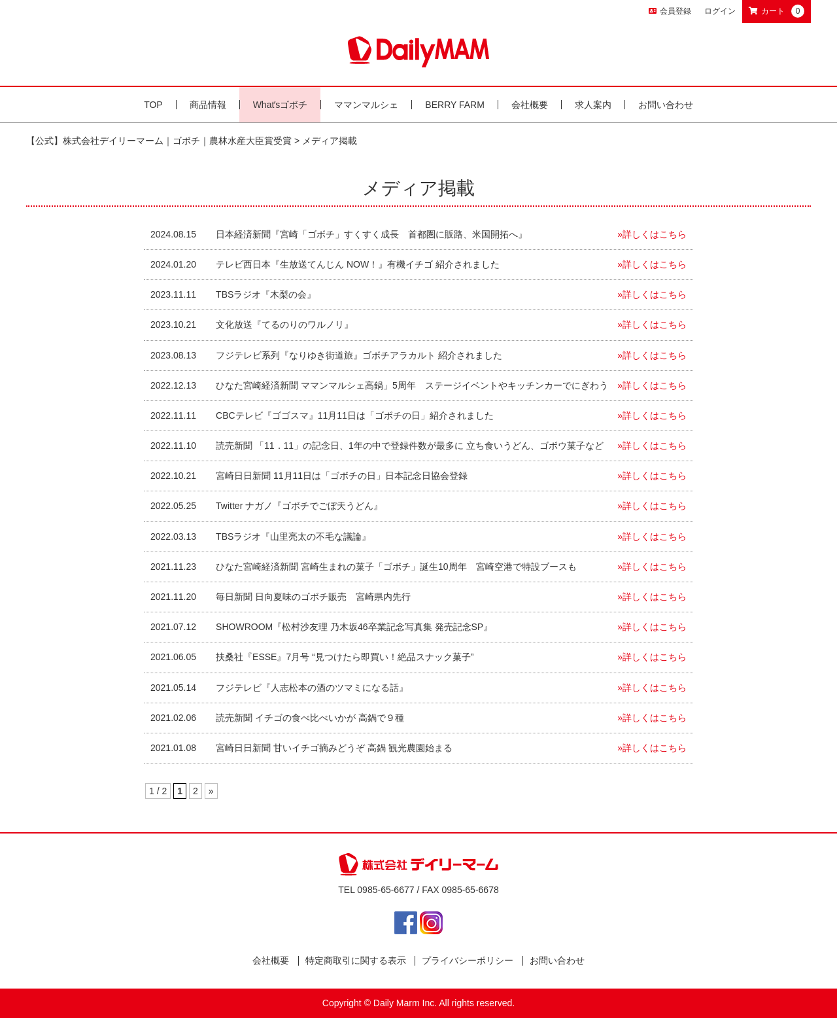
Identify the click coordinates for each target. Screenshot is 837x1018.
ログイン (720, 11)
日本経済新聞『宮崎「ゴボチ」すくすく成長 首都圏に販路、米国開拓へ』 (371, 234)
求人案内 (593, 104)
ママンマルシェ (366, 104)
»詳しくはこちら (652, 234)
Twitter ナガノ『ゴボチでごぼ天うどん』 (299, 505)
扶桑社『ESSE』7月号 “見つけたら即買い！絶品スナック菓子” (349, 657)
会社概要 (529, 104)
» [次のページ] (211, 791)
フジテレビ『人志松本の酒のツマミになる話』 (312, 687)
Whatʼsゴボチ (280, 104)
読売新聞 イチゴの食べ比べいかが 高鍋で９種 (310, 717)
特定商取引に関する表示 (355, 960)
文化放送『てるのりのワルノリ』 (284, 324)
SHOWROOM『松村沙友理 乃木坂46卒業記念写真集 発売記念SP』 (354, 627)
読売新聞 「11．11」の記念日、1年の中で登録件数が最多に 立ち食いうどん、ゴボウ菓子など (410, 445)
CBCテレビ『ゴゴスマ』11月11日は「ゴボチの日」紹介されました (355, 415)
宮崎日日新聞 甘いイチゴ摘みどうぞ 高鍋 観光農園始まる (334, 748)
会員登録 (670, 11)
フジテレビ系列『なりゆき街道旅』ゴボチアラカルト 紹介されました (359, 355)
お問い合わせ (665, 104)
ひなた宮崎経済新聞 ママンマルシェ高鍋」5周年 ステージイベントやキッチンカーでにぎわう (412, 385)
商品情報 (208, 104)
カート (776, 11)
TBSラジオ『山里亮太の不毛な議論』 (293, 536)
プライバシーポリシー (467, 960)
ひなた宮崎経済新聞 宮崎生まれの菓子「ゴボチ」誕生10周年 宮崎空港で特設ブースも (396, 566)
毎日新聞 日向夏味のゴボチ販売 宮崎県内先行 (313, 596)
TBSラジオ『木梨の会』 (266, 294)
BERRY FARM (455, 104)
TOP (153, 104)
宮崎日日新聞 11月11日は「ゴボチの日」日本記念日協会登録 (342, 475)
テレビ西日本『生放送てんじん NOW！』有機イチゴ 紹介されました (358, 264)
